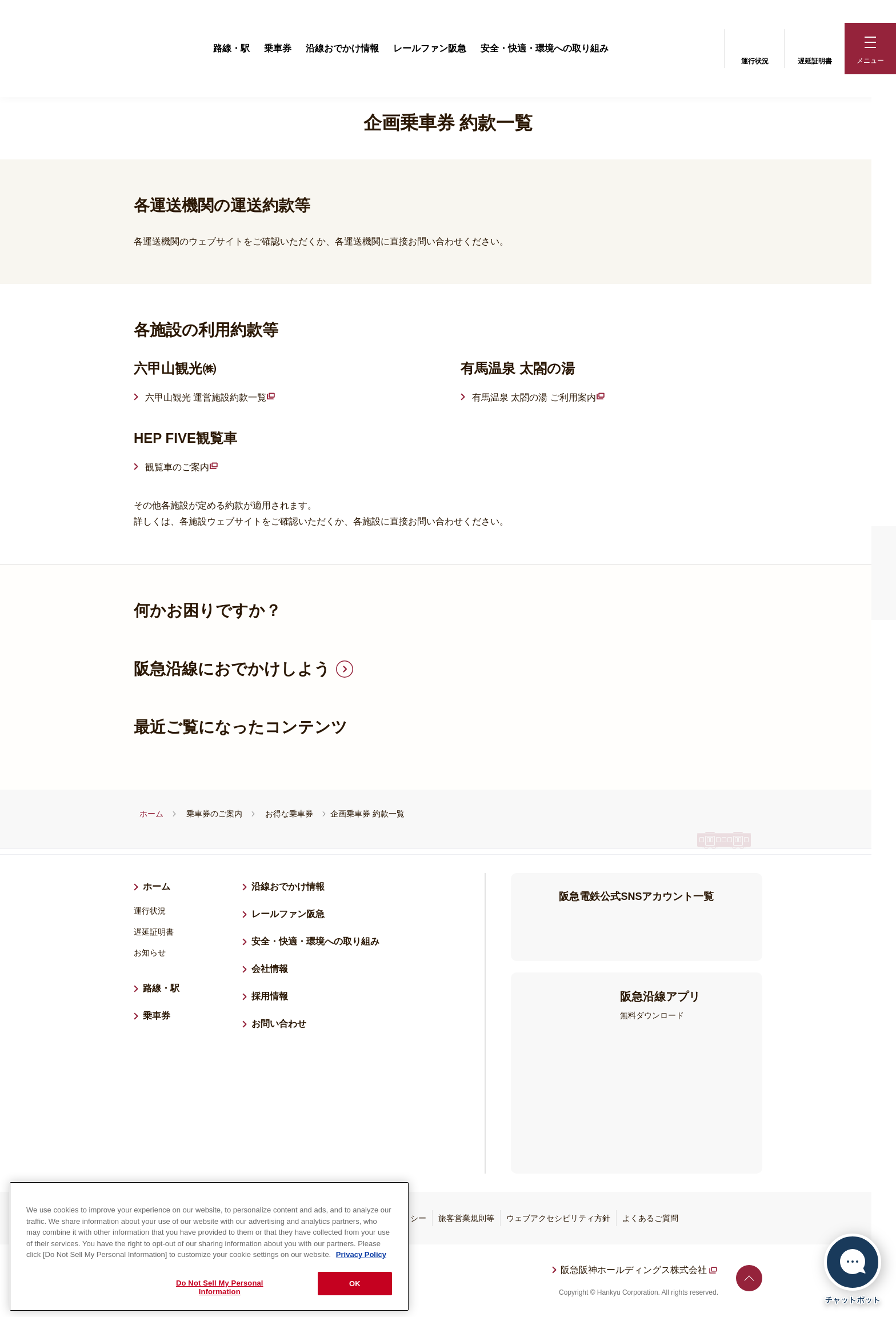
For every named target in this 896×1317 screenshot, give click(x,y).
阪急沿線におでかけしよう (232, 669)
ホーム (151, 813)
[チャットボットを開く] (853, 1269)
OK (355, 1283)
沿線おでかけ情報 (342, 48)
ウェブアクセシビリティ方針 (558, 1218)
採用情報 (274, 994)
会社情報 (269, 969)
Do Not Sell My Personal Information (219, 1287)
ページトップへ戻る (749, 1278)
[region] (209, 1246)
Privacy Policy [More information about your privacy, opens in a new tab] (361, 1254)
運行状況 (755, 47)
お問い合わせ (278, 1023)
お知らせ (150, 952)
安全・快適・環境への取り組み (545, 48)
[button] (870, 48)
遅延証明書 (815, 47)
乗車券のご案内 (214, 813)
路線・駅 (231, 48)
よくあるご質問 (650, 1218)
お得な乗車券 (289, 813)
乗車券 (277, 48)
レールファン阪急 (429, 48)
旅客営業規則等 (466, 1218)
